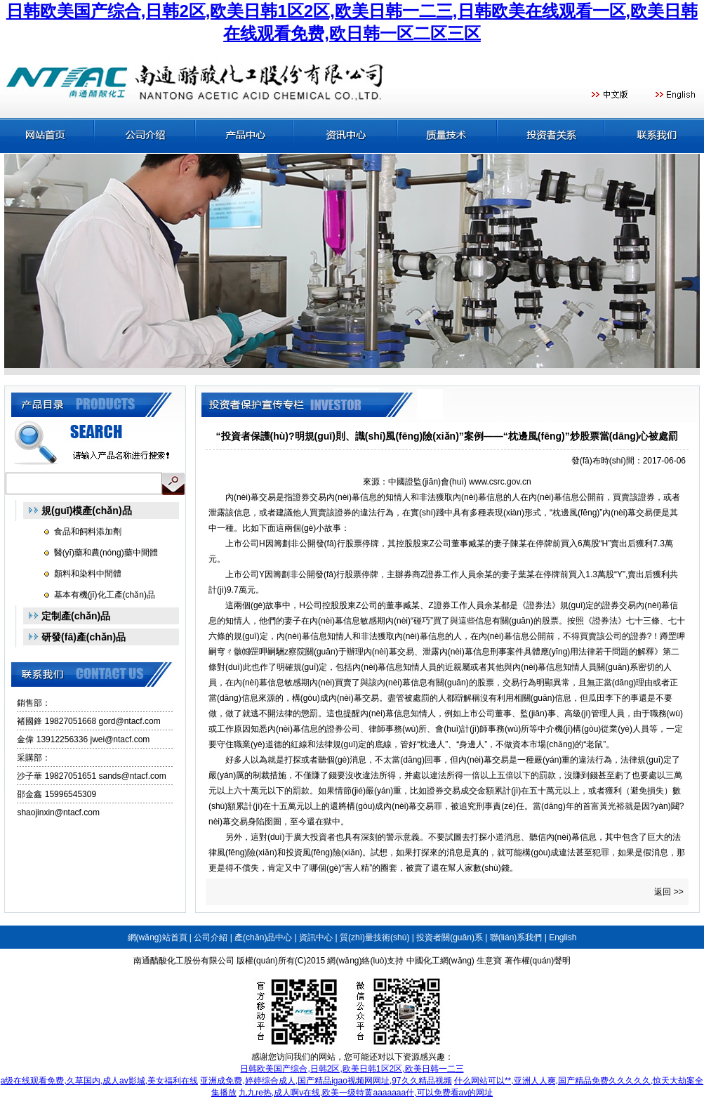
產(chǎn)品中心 (263, 937)
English (562, 937)
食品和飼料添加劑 (87, 532)
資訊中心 (316, 937)
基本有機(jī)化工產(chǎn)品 (104, 595)
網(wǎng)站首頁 (157, 937)
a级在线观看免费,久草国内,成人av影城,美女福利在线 (99, 1081)
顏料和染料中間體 (87, 574)
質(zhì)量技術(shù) (374, 937)
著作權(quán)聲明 (538, 961)
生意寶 (489, 961)
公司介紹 (210, 937)
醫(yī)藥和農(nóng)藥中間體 (106, 553)
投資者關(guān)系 (449, 937)
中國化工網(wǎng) (440, 961)
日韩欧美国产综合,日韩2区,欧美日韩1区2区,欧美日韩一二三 (351, 1069)
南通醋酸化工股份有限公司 (183, 961)
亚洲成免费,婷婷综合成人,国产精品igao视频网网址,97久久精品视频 (325, 1081)
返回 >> (668, 892)
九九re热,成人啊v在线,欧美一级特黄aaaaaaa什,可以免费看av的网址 (366, 1093)
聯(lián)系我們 (516, 937)
